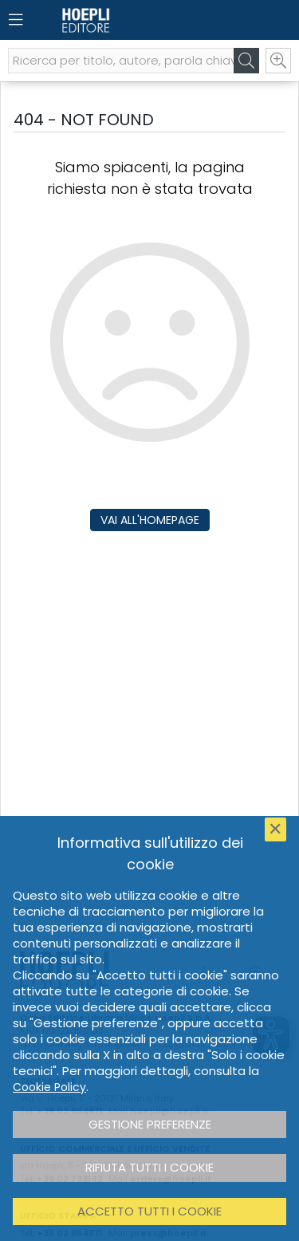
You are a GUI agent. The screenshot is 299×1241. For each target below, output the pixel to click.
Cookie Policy (49, 1087)
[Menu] (16, 20)
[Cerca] (246, 60)
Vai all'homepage (149, 520)
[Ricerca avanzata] (278, 60)
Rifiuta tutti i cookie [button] (149, 1167)
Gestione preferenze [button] (150, 1124)
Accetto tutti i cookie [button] (149, 1211)
